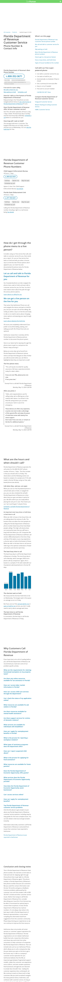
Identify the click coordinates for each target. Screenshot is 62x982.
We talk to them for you (11, 90)
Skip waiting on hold (10, 92)
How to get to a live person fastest (45, 57)
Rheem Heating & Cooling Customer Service (46, 106)
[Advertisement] (17, 144)
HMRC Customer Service (42, 109)
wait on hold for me (10, 606)
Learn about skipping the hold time (14, 321)
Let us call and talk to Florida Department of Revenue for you (17, 276)
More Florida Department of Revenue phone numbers (46, 53)
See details (20, 189)
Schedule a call (22, 92)
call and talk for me (23, 604)
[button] (60, 1)
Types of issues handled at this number (47, 63)
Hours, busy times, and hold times (45, 60)
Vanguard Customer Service (43, 102)
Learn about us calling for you (13, 294)
